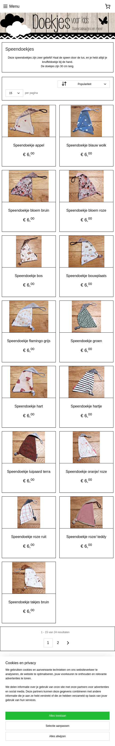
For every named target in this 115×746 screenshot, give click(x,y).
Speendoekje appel (28, 145)
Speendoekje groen (86, 341)
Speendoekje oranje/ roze (86, 471)
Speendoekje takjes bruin (28, 602)
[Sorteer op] (84, 84)
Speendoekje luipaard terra (28, 471)
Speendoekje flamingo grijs (28, 341)
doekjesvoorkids (16, 671)
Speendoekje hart (28, 406)
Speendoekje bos (29, 275)
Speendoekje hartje (86, 406)
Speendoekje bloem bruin (28, 210)
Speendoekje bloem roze (86, 210)
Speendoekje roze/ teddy (86, 537)
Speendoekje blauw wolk (86, 145)
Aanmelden (16, 708)
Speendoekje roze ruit (28, 537)
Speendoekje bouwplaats (86, 275)
